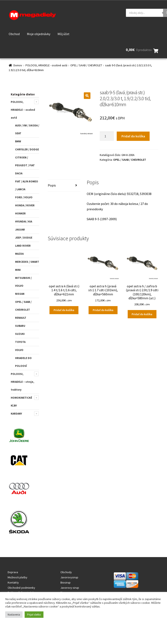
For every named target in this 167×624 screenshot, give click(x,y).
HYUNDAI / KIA (23, 221)
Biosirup (65, 582)
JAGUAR (20, 229)
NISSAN (19, 294)
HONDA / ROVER (25, 205)
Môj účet (64, 34)
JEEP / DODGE (23, 237)
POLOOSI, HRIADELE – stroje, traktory (22, 381)
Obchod (14, 34)
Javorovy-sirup (69, 588)
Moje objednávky (38, 34)
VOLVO (19, 350)
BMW (18, 141)
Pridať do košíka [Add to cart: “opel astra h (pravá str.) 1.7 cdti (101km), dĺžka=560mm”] (103, 310)
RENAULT (20, 318)
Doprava (13, 572)
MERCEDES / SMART (27, 262)
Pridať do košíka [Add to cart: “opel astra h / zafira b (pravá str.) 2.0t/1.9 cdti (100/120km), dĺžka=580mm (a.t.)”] (142, 314)
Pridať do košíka (133, 136)
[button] (87, 95)
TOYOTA (20, 342)
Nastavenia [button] (14, 614)
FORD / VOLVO (23, 197)
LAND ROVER (23, 245)
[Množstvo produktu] (107, 136)
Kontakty (13, 582)
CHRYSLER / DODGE (27, 149)
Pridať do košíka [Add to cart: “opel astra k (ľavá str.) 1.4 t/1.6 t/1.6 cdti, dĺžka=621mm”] (64, 310)
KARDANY (16, 413)
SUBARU (20, 326)
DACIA (18, 173)
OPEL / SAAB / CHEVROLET (86, 65)
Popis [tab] (52, 185)
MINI (18, 270)
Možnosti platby (17, 577)
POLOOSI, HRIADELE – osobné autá (23, 109)
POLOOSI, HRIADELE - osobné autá (46, 65)
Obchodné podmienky (21, 588)
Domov (17, 65)
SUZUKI (20, 334)
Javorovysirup (69, 577)
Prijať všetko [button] (34, 614)
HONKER (20, 213)
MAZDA (19, 254)
